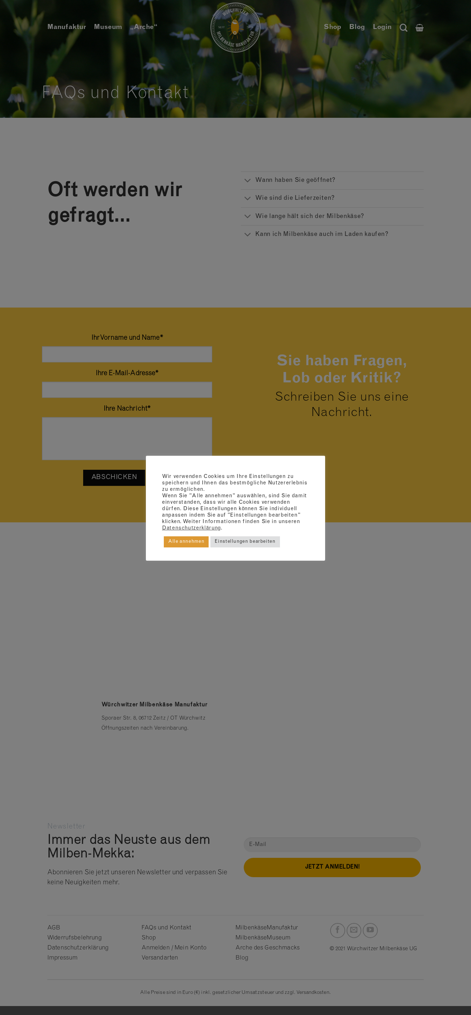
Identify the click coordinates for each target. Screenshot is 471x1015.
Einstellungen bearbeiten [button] (245, 542)
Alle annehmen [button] (186, 542)
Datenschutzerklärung (191, 528)
